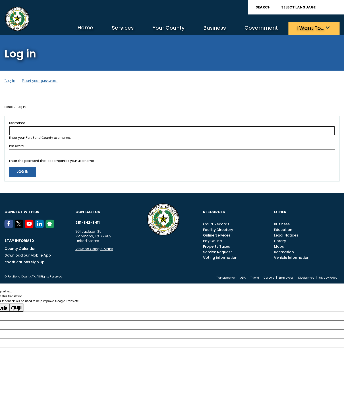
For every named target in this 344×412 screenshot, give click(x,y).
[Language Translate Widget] (311, 7)
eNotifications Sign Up (24, 261)
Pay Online (212, 240)
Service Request (217, 251)
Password (16, 146)
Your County (164, 28)
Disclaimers (306, 277)
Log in (9, 80)
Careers (268, 277)
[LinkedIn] (40, 226)
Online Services (216, 235)
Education (283, 229)
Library (280, 240)
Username (17, 122)
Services (117, 28)
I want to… (309, 28)
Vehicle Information (291, 257)
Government (259, 28)
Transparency (226, 277)
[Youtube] (30, 226)
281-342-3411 (87, 222)
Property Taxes (216, 246)
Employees (286, 277)
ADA (243, 277)
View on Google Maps (94, 248)
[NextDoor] (51, 226)
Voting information (220, 257)
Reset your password (40, 80)
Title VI (254, 277)
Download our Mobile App (27, 255)
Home (78, 27)
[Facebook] (9, 226)
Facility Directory (218, 229)
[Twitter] (20, 226)
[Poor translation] (16, 307)
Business (211, 28)
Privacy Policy (328, 277)
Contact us (87, 211)
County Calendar (20, 248)
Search (263, 7)
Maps (279, 246)
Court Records (216, 223)
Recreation (284, 251)
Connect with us (21, 211)
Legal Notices (286, 235)
